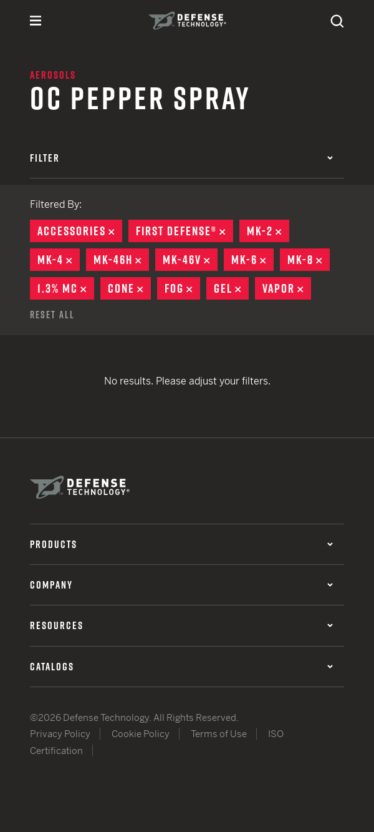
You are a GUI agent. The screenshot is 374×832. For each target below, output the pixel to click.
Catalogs (181, 666)
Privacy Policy (60, 734)
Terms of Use (219, 734)
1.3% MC (65, 288)
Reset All (52, 314)
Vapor (286, 288)
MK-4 (58, 259)
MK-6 (252, 259)
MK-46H (121, 259)
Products (181, 544)
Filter (181, 157)
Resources (181, 625)
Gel (231, 288)
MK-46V (190, 259)
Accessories (79, 231)
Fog (182, 288)
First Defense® (184, 231)
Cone (129, 288)
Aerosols (53, 74)
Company (181, 584)
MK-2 (268, 231)
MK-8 (308, 259)
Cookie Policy (141, 734)
